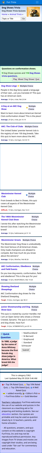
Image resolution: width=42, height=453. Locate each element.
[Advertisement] (21, 44)
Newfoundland (30, 333)
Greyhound (28, 339)
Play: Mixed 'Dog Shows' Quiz (26, 79)
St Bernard (28, 336)
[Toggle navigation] (37, 2)
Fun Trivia (9, 2)
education (6, 414)
